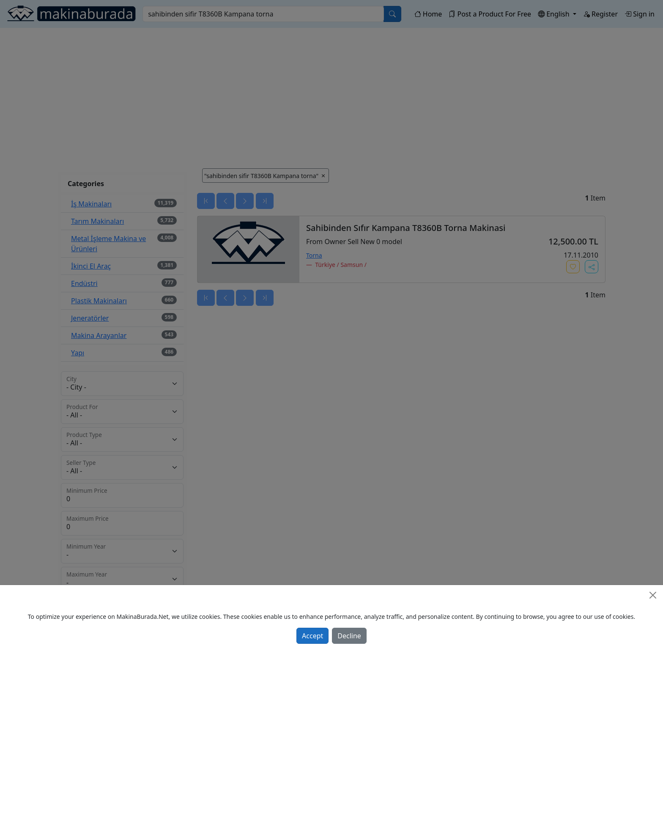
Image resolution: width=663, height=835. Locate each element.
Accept (312, 635)
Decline (349, 635)
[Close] (653, 595)
